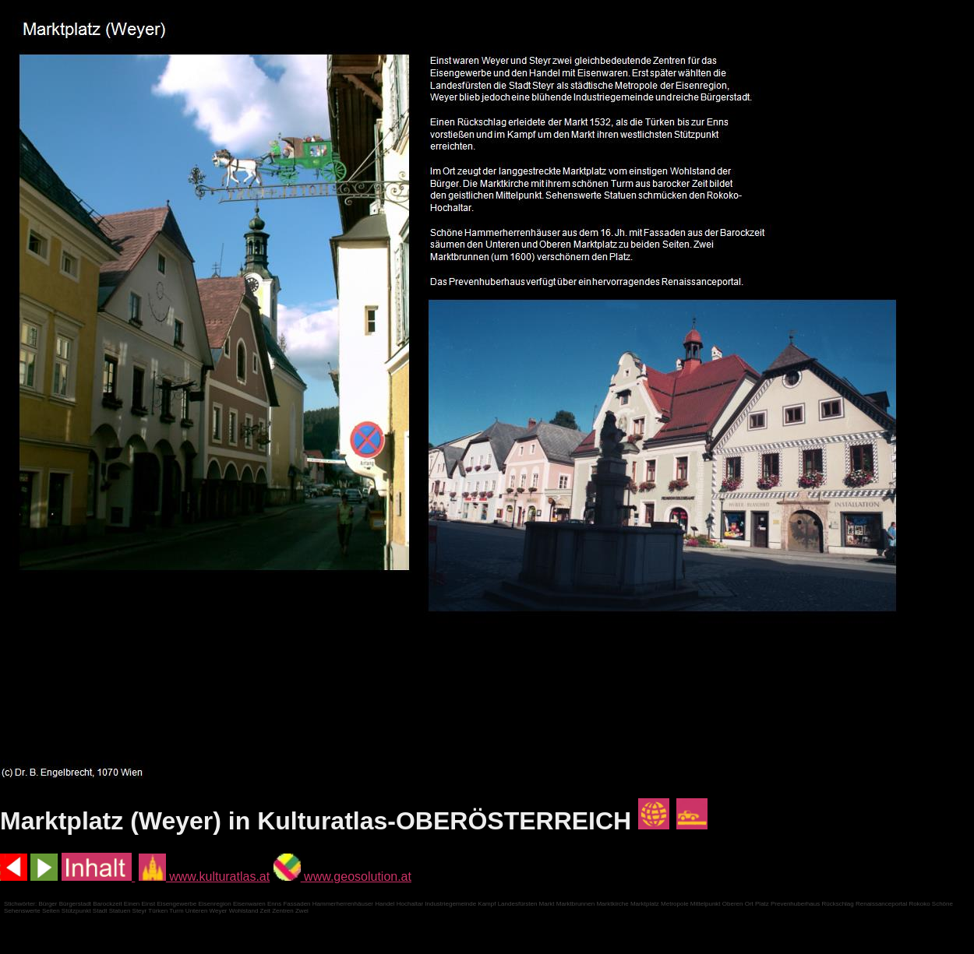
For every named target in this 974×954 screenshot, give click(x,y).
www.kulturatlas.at (204, 876)
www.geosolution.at (342, 876)
